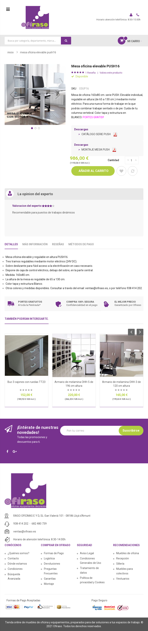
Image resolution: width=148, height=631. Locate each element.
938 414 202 (20, 523)
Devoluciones (52, 563)
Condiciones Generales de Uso (90, 560)
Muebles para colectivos (124, 571)
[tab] (27, 320)
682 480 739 (39, 523)
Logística (49, 558)
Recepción (122, 558)
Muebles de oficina (127, 553)
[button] (12, 94)
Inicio (11, 52)
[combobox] (38, 40)
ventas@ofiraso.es (24, 531)
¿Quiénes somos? (18, 553)
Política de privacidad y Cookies (92, 580)
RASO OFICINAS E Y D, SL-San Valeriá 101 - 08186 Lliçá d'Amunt (51, 515)
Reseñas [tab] (58, 244)
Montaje (49, 583)
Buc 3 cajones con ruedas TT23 (26, 381)
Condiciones (15, 568)
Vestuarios (122, 578)
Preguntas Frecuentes (51, 571)
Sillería (120, 563)
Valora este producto (111, 72)
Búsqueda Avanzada (14, 576)
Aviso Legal (87, 553)
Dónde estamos (17, 563)
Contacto (13, 558)
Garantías (50, 578)
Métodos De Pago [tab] (81, 244)
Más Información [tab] (35, 244)
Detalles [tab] (11, 244)
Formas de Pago (54, 553)
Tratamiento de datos (89, 570)
